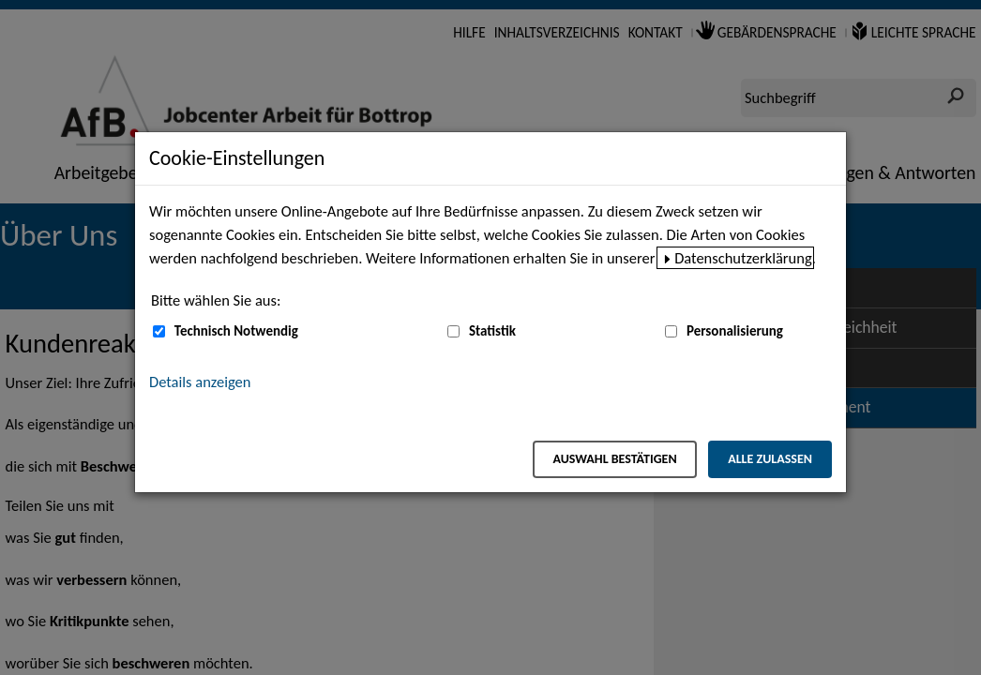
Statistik (492, 330)
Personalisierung (735, 330)
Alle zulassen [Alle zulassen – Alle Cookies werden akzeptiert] (770, 459)
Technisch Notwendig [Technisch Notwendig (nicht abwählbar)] (236, 330)
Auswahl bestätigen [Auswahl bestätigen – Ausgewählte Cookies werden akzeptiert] (614, 459)
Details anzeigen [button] (199, 381)
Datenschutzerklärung (743, 257)
